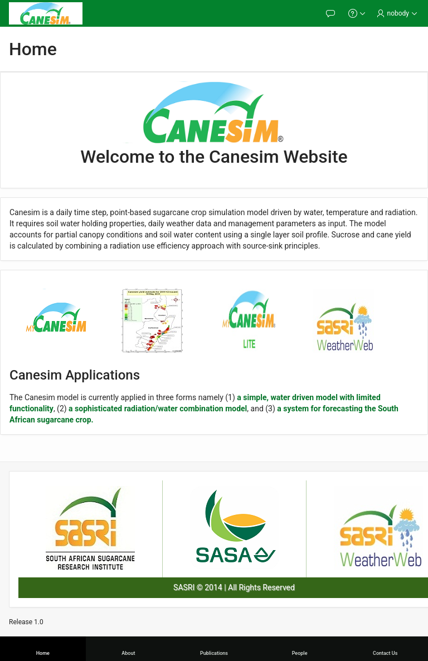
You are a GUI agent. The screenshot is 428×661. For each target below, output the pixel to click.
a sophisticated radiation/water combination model (158, 408)
